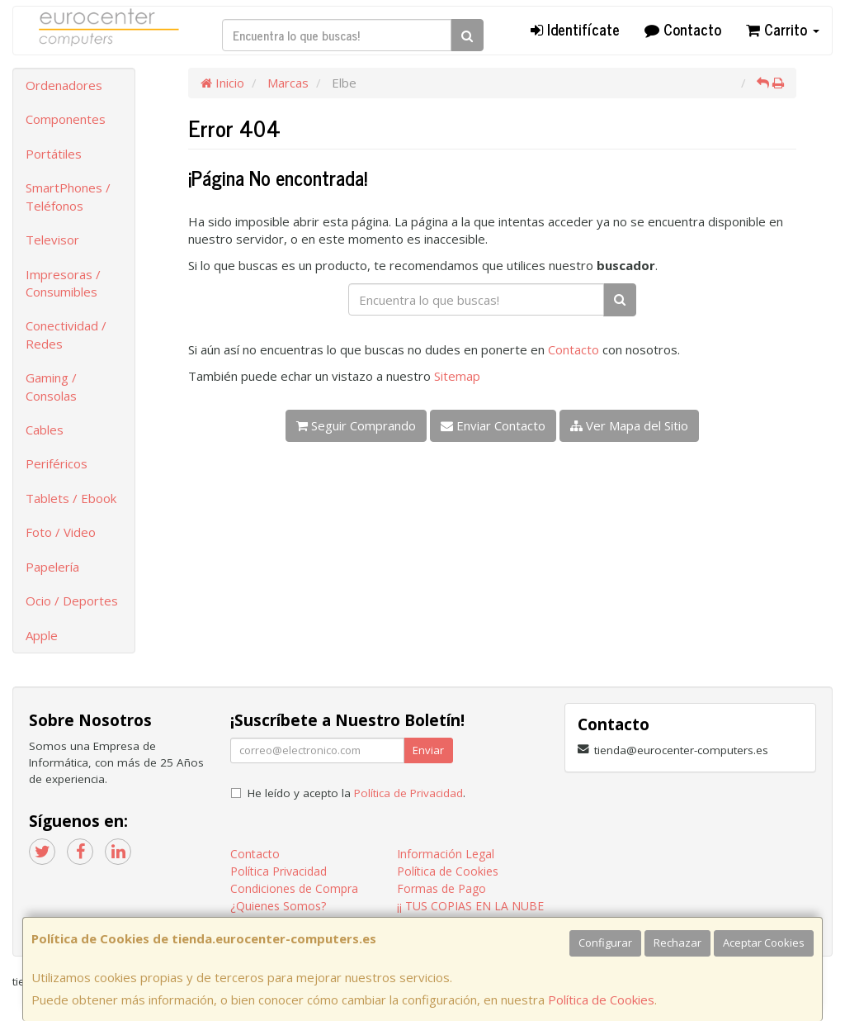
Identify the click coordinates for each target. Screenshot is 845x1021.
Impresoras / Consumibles (63, 283)
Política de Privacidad (408, 793)
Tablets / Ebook (71, 498)
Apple (42, 635)
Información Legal (445, 854)
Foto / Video (61, 532)
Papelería (52, 566)
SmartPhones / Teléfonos (68, 196)
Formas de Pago (441, 888)
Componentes (66, 119)
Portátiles (54, 153)
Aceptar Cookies (764, 942)
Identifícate (575, 29)
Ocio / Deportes (72, 600)
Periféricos (56, 463)
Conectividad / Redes (66, 334)
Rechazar (677, 942)
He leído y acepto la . (356, 793)
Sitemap (457, 376)
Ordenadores (64, 85)
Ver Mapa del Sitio (629, 425)
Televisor (52, 239)
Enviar (428, 750)
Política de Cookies (601, 999)
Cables (45, 429)
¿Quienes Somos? (278, 906)
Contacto (682, 29)
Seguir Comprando (356, 425)
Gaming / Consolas (51, 386)
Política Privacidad (278, 871)
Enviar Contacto (493, 425)
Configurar (605, 942)
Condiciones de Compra (294, 888)
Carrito (782, 29)
